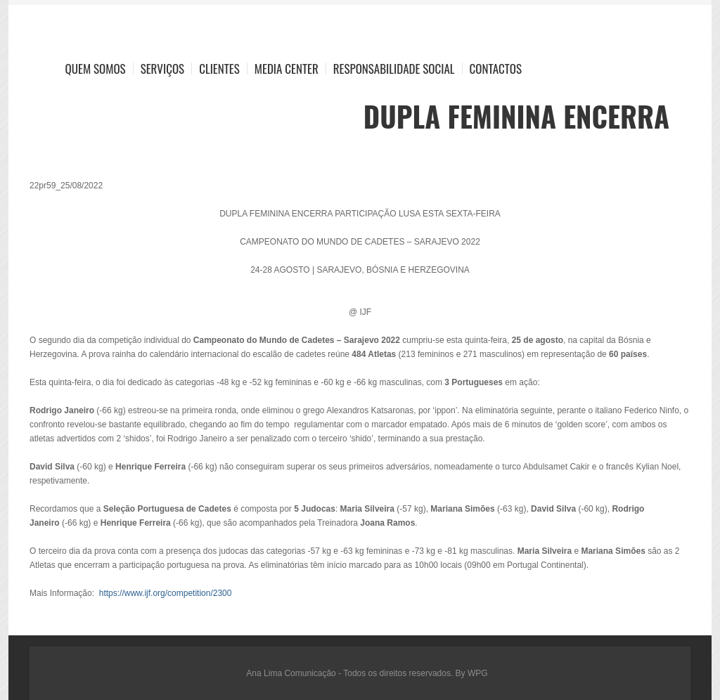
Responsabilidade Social (394, 68)
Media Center (287, 68)
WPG (478, 673)
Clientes (219, 68)
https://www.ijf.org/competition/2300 (165, 593)
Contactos (496, 68)
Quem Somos (95, 68)
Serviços (163, 68)
